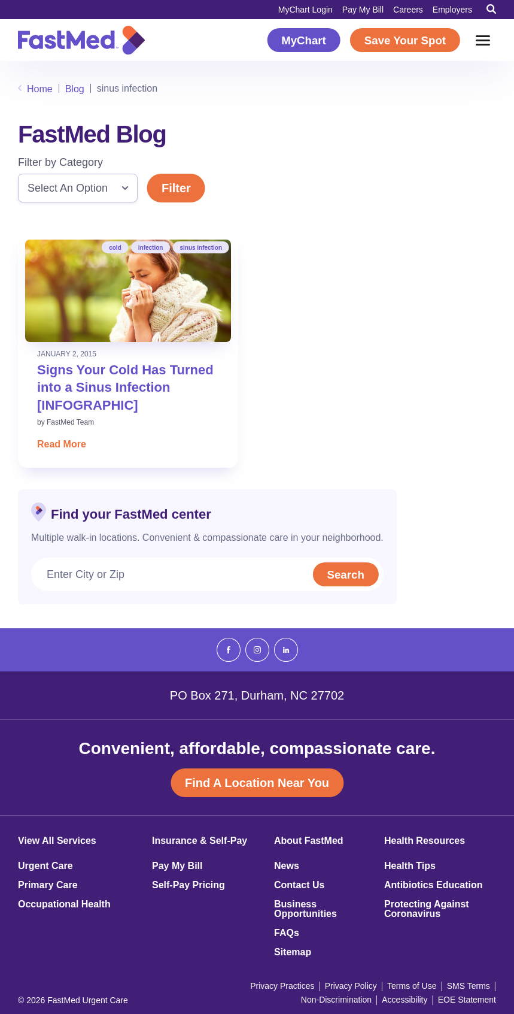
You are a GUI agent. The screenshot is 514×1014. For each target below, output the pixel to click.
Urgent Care (45, 866)
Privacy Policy (351, 986)
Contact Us (299, 885)
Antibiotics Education (433, 885)
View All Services (57, 841)
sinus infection (201, 247)
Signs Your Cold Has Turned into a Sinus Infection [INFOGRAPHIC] (125, 387)
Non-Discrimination (336, 999)
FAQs (286, 933)
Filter (176, 188)
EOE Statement (467, 999)
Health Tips (410, 866)
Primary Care (48, 885)
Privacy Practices (282, 986)
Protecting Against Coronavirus (426, 909)
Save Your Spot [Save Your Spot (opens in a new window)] (405, 40)
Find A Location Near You (257, 782)
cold (115, 247)
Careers (408, 9)
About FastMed (308, 841)
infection (150, 247)
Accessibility (404, 999)
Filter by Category (60, 162)
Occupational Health (64, 904)
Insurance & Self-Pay (199, 841)
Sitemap (292, 952)
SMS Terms (468, 986)
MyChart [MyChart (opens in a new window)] (303, 40)
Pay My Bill (363, 9)
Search (344, 574)
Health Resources (424, 841)
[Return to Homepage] (81, 40)
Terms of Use (411, 986)
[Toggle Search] (491, 9)
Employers (452, 9)
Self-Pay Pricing (188, 885)
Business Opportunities (305, 909)
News (286, 866)
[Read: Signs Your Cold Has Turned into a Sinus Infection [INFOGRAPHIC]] (128, 291)
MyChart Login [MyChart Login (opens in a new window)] (305, 9)
